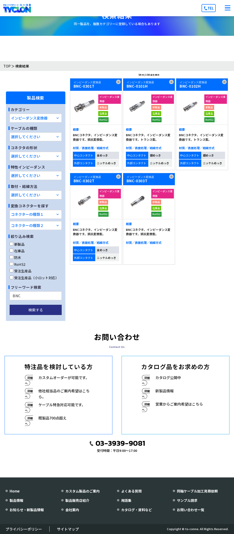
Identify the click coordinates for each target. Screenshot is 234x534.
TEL (210, 8)
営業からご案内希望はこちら (179, 404)
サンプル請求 (187, 500)
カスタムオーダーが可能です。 (63, 377)
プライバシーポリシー (23, 529)
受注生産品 (20, 270)
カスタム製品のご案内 (82, 491)
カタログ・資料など (136, 509)
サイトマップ (68, 529)
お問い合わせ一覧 (190, 509)
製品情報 (16, 500)
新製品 (17, 244)
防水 (15, 257)
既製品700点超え (52, 418)
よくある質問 (131, 491)
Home (15, 491)
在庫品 (17, 250)
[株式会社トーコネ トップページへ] (17, 8)
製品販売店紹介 (77, 500)
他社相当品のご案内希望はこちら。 (64, 393)
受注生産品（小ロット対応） (34, 277)
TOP (7, 66)
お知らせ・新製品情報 (27, 509)
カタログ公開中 (168, 377)
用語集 (126, 500)
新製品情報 (164, 390)
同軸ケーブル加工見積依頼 (197, 491)
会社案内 (72, 509)
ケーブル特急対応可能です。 (61, 404)
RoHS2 (17, 264)
